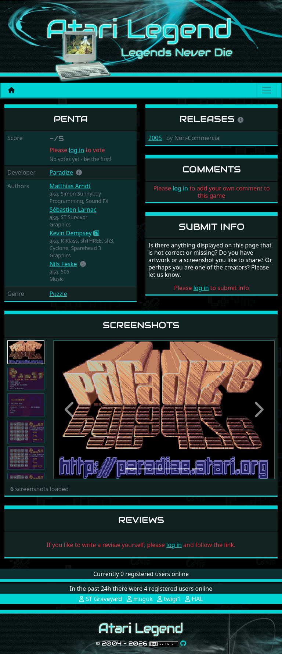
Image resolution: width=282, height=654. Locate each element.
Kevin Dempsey (71, 233)
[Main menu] (266, 90)
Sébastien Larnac (73, 210)
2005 (155, 138)
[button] (79, 172)
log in (76, 150)
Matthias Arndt (70, 186)
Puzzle (58, 294)
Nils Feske (63, 264)
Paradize (61, 172)
